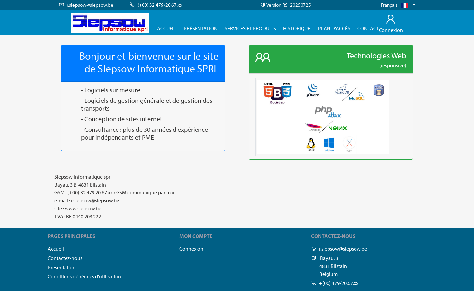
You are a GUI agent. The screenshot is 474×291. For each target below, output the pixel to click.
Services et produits (250, 28)
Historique (296, 28)
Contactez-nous (65, 258)
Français (396, 5)
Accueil (166, 28)
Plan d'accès (334, 28)
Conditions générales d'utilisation (84, 276)
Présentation (201, 28)
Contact (368, 28)
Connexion (191, 249)
